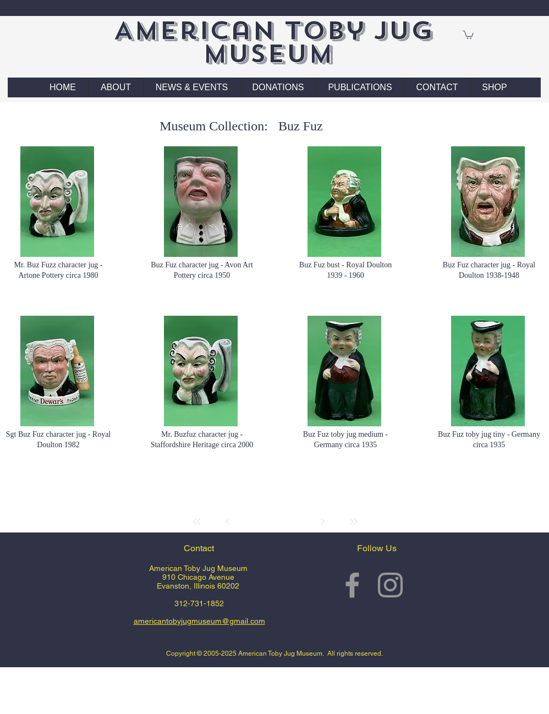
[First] (197, 521)
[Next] (322, 521)
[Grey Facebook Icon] (352, 585)
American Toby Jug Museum (273, 42)
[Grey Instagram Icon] (390, 585)
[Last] (353, 521)
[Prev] (228, 521)
